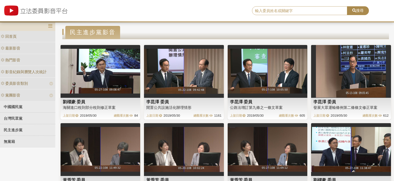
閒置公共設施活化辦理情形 (168, 107)
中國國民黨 (13, 107)
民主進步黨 (13, 130)
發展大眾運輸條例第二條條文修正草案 (345, 107)
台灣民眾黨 (13, 118)
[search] (300, 10)
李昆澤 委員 (157, 102)
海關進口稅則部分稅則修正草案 (89, 107)
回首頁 (9, 36)
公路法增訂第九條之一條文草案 (256, 107)
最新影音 (10, 48)
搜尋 (358, 10)
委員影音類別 (14, 83)
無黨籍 (9, 141)
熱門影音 (10, 60)
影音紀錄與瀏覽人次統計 (24, 72)
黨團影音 (10, 95)
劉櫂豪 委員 (74, 102)
